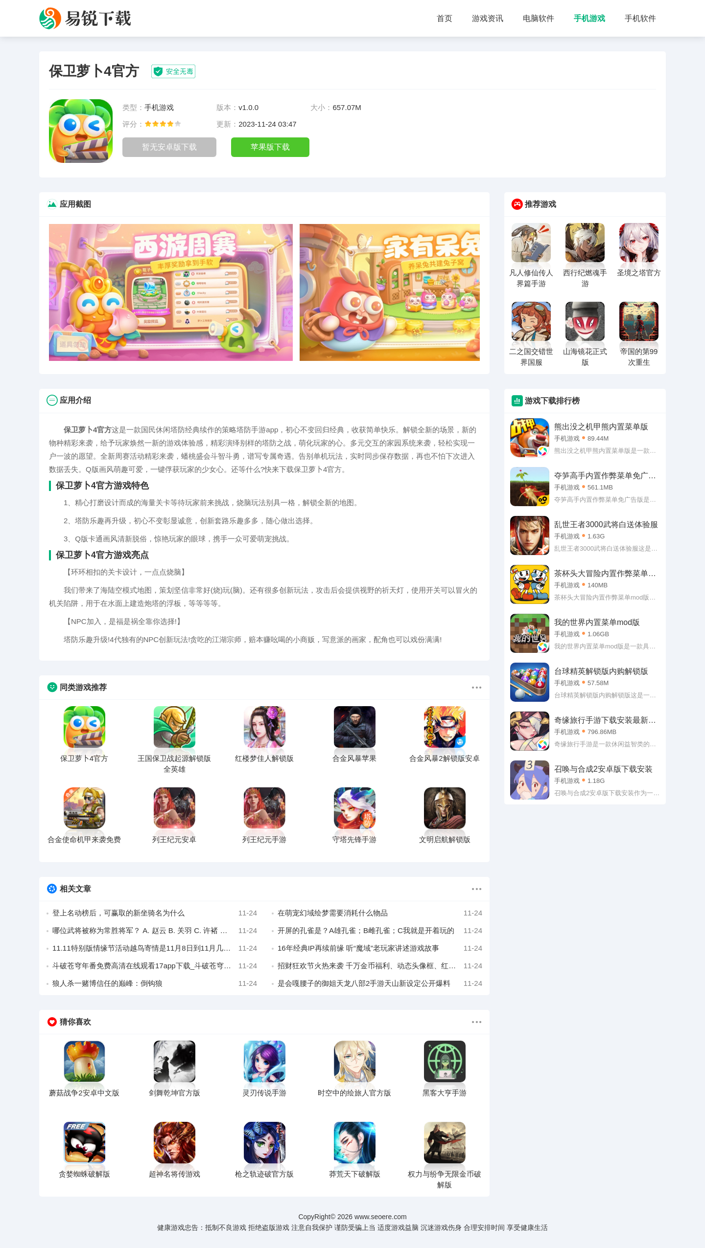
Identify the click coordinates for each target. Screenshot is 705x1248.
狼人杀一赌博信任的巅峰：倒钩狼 (154, 983)
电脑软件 (538, 18)
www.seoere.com (380, 1217)
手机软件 (640, 18)
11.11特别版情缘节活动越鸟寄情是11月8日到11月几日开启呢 (154, 948)
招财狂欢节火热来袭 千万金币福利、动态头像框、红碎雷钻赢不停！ (380, 966)
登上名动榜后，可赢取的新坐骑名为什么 (154, 913)
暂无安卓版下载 (169, 147)
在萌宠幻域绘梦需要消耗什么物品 (380, 913)
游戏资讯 (487, 18)
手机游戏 (589, 18)
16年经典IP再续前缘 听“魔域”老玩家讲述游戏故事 (380, 948)
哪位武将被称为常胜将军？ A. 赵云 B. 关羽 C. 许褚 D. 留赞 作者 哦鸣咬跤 (154, 930)
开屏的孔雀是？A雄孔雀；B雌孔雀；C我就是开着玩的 (380, 930)
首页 (444, 18)
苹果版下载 (270, 147)
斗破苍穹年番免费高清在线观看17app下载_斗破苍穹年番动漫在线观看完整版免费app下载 (154, 966)
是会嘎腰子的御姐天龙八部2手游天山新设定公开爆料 (380, 983)
